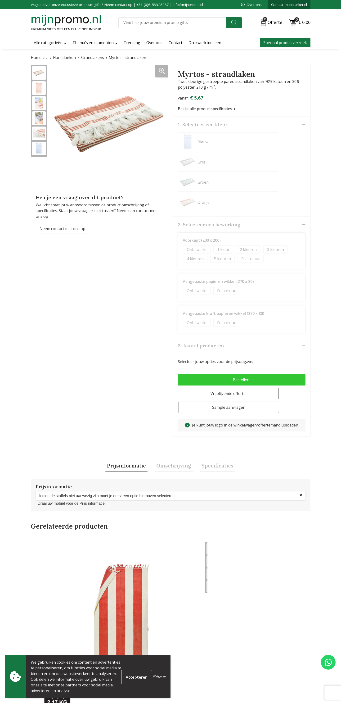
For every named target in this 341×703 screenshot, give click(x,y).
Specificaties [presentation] (214, 412)
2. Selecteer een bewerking (209, 184)
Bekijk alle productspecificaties (206, 108)
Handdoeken (64, 57)
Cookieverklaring (259, 652)
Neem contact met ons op (62, 228)
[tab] (129, 412)
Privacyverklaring (259, 659)
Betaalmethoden (187, 659)
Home (36, 57)
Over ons (251, 4)
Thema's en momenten (93, 42)
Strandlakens (92, 57)
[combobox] (172, 22)
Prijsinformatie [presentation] (129, 412)
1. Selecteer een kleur (203, 124)
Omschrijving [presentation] (173, 412)
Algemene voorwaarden (265, 644)
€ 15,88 (258, 597)
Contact (180, 644)
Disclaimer (253, 667)
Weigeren (159, 676)
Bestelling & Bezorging (193, 652)
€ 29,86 (49, 597)
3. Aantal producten (201, 305)
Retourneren (184, 667)
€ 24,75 (188, 597)
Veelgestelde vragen (120, 652)
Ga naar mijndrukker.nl (289, 4)
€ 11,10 (119, 597)
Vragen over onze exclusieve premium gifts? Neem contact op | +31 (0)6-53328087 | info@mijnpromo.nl (117, 4)
